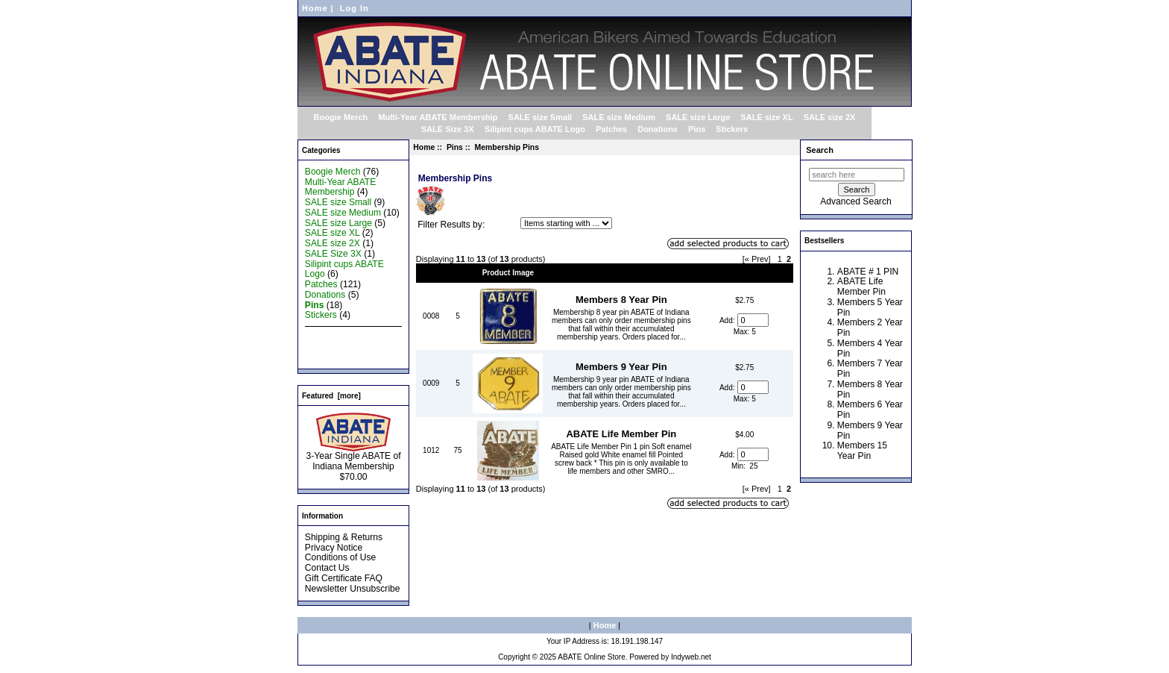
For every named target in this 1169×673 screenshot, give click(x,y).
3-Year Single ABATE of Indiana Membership (353, 457)
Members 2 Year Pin (870, 327)
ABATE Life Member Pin (621, 433)
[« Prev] (757, 258)
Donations (657, 129)
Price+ (745, 273)
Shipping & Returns (343, 537)
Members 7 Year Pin (870, 368)
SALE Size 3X (447, 129)
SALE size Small (540, 117)
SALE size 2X (830, 117)
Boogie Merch (341, 117)
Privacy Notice (333, 547)
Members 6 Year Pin (870, 409)
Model (431, 273)
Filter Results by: (451, 224)
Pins (455, 147)
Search (820, 149)
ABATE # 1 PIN (867, 271)
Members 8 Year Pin (621, 299)
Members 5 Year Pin (870, 307)
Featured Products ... (347, 346)
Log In (354, 8)
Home (315, 8)
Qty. (458, 273)
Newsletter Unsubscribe (352, 588)
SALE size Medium (618, 117)
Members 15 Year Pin (862, 450)
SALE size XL (766, 117)
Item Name (621, 273)
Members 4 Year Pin (870, 348)
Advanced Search (855, 201)
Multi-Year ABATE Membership (437, 117)
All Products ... (334, 356)
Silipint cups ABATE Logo (535, 129)
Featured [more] (331, 396)
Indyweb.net (691, 657)
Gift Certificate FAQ (343, 578)
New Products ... (338, 336)
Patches (611, 129)
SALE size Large (698, 117)
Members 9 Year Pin (621, 366)
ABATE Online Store (591, 657)
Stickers (732, 129)
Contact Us (327, 568)
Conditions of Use (340, 557)
